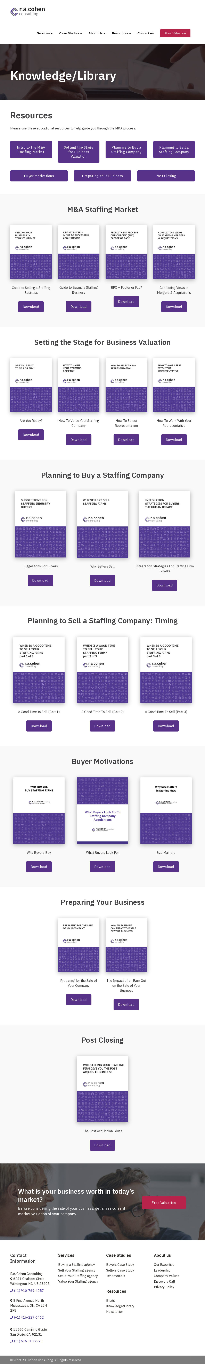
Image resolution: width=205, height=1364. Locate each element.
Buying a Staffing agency (76, 1264)
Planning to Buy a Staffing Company (126, 149)
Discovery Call (164, 1281)
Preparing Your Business (102, 176)
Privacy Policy (164, 1287)
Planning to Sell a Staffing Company (174, 149)
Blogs (110, 1300)
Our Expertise (164, 1264)
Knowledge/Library (120, 1306)
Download (31, 307)
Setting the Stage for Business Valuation (78, 152)
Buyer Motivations (39, 176)
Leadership (162, 1270)
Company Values (166, 1276)
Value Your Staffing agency (78, 1281)
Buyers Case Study (120, 1264)
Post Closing (166, 176)
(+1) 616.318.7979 (26, 1341)
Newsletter (114, 1312)
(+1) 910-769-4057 (27, 1291)
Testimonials (115, 1276)
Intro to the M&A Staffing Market (31, 149)
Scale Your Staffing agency (78, 1276)
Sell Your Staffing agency (76, 1270)
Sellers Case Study (120, 1270)
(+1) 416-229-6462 (27, 1317)
